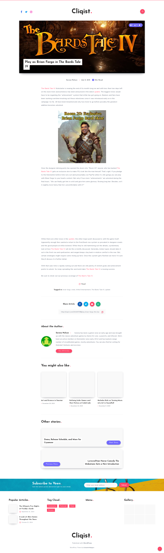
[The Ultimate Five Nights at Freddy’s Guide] (13, 509)
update (97, 92)
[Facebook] (21, 11)
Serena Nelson (62, 333)
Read (83, 284)
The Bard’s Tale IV (85, 276)
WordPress (87, 543)
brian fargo (67, 290)
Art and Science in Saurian (52, 400)
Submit (124, 485)
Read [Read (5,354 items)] (72, 506)
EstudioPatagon (89, 547)
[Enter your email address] (100, 485)
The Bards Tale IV (48, 88)
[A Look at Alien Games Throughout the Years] (13, 519)
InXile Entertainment (83, 290)
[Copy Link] (82, 312)
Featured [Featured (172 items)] (63, 506)
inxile (73, 290)
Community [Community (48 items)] (52, 506)
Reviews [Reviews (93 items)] (51, 510)
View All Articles (63, 351)
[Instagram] (31, 11)
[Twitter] (26, 11)
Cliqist (82, 11)
